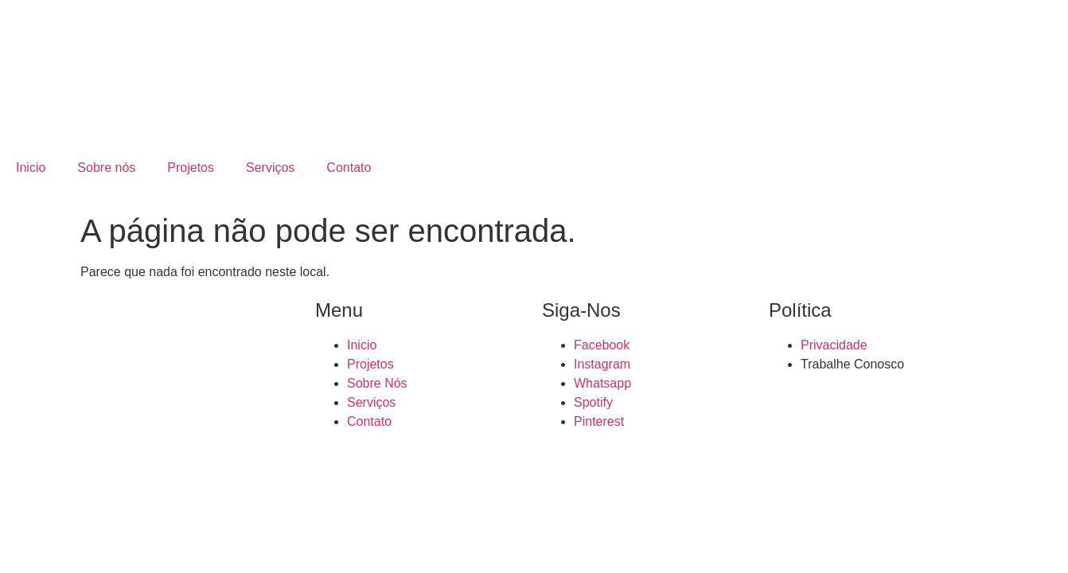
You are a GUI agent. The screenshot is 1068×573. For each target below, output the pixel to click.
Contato (348, 167)
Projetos (190, 167)
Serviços (270, 167)
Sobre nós (106, 167)
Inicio (30, 167)
